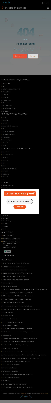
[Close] (34, 192)
